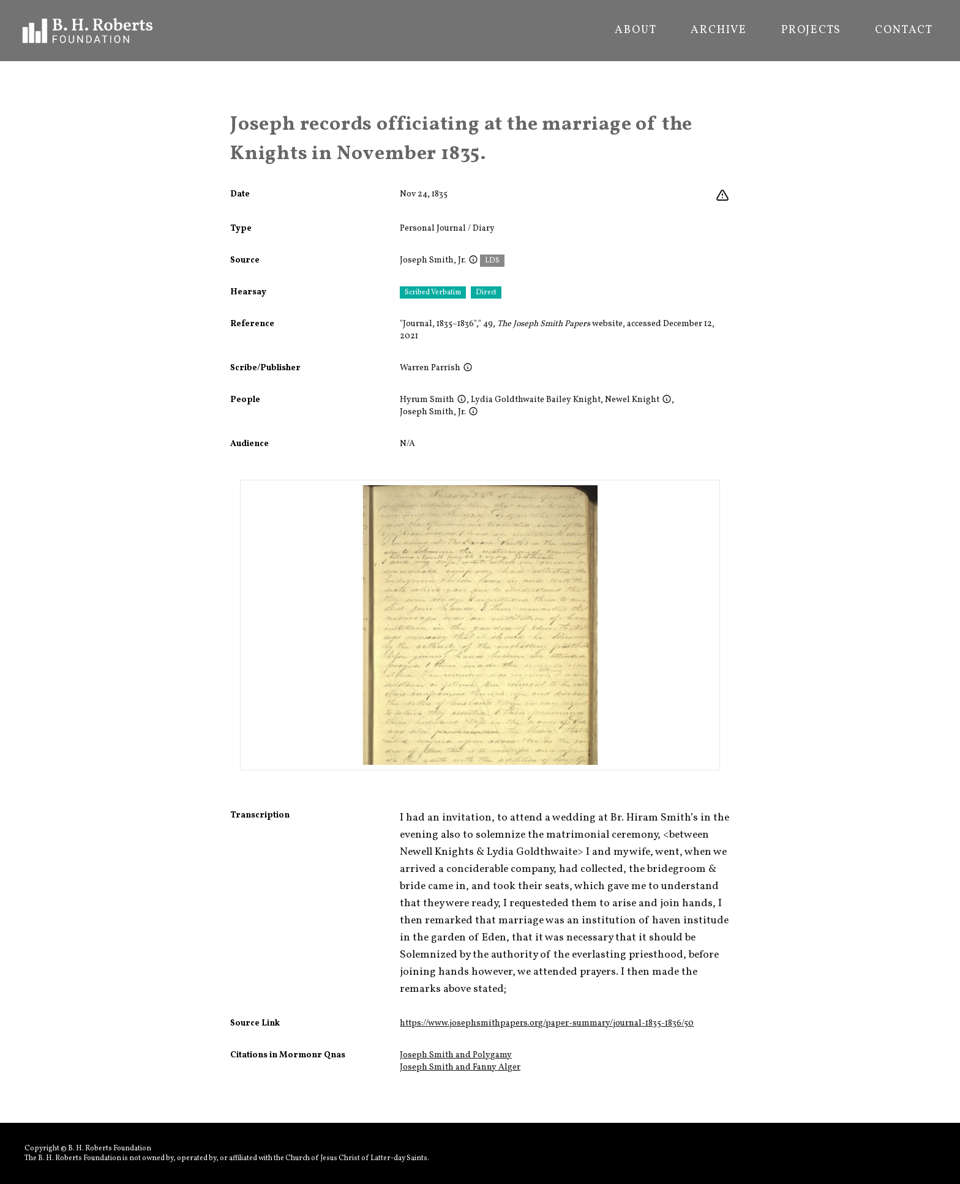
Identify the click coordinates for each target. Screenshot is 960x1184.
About (635, 30)
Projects (811, 30)
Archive (719, 30)
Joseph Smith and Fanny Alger (460, 1067)
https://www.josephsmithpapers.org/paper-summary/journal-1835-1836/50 (547, 1023)
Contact (904, 30)
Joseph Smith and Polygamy (456, 1055)
